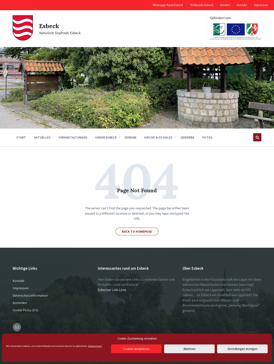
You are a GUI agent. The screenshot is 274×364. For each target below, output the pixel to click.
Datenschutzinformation (30, 295)
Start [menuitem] (21, 137)
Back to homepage (137, 231)
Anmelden (20, 303)
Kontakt (18, 281)
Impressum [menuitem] (261, 5)
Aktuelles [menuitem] (42, 137)
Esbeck (49, 26)
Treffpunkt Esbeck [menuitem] (201, 5)
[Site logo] (23, 39)
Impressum (21, 288)
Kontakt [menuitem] (242, 5)
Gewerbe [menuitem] (187, 137)
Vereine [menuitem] (130, 137)
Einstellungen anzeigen (242, 349)
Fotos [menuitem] (207, 137)
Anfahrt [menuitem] (225, 5)
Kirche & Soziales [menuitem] (158, 137)
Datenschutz (95, 346)
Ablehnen (189, 349)
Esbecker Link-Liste (112, 290)
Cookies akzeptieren (136, 349)
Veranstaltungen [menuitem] (73, 137)
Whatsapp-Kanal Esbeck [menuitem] (168, 5)
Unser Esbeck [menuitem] (106, 137)
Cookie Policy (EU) (25, 310)
